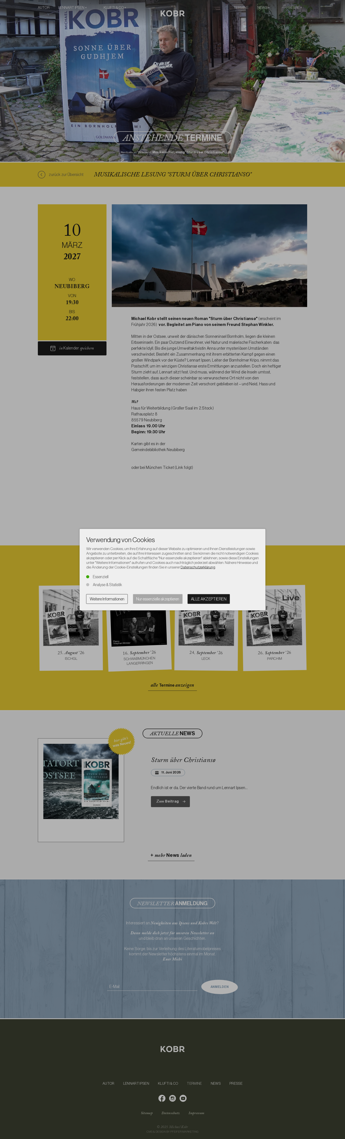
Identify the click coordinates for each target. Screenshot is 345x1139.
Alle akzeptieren (208, 599)
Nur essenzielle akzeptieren (157, 599)
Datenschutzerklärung (198, 567)
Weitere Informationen (107, 599)
